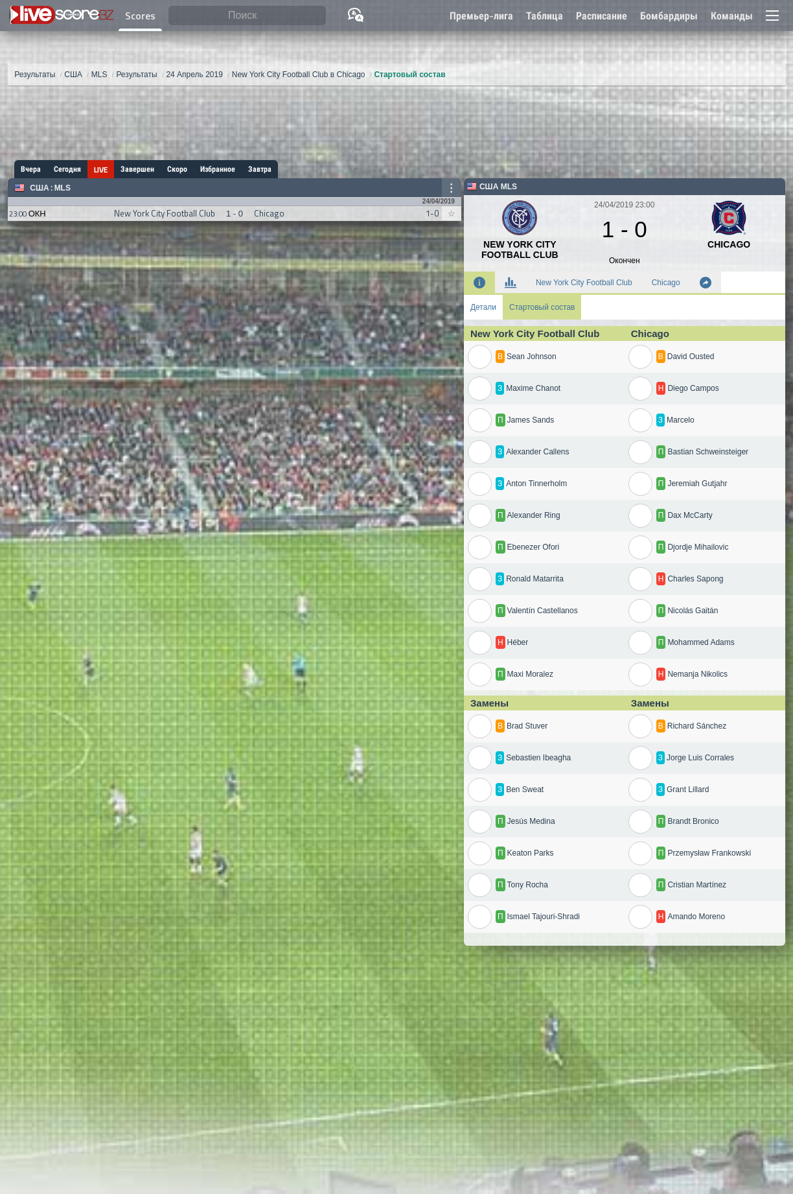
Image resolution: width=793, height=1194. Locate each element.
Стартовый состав (542, 307)
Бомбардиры (669, 16)
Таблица (544, 16)
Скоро (177, 169)
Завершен (137, 169)
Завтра (259, 169)
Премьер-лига (481, 16)
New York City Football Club (584, 282)
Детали (483, 307)
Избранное (217, 169)
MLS (62, 188)
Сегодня (67, 169)
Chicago (666, 282)
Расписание (601, 16)
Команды (732, 16)
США (39, 188)
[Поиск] (247, 16)
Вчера (31, 169)
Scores (140, 16)
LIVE (101, 169)
